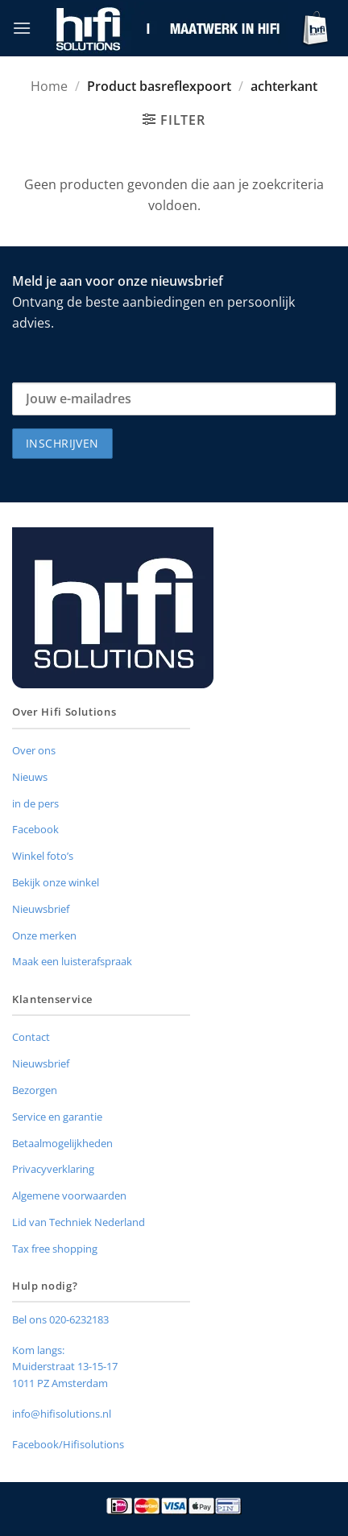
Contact (31, 1037)
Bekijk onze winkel (55, 882)
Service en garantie (57, 1116)
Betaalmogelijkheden (62, 1143)
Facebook (35, 829)
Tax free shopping (54, 1248)
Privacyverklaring (53, 1169)
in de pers (35, 803)
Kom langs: (38, 1350)
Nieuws (30, 777)
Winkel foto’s (42, 856)
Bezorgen (34, 1090)
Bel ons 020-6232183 (60, 1319)
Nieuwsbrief (40, 909)
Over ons (34, 750)
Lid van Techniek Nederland (78, 1222)
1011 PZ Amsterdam (60, 1383)
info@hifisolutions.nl (61, 1413)
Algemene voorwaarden (69, 1195)
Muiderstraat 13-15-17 (65, 1366)
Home (49, 86)
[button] (21, 27)
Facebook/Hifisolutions (68, 1444)
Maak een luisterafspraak (72, 961)
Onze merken (44, 935)
